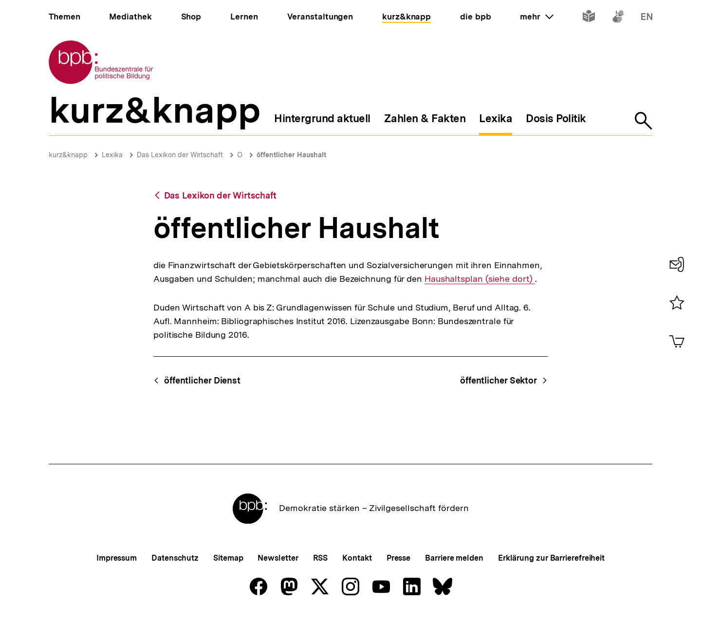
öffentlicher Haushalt (291, 155)
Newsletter (278, 558)
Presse (398, 558)
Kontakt (356, 558)
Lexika (112, 155)
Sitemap (228, 558)
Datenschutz (175, 558)
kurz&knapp (68, 155)
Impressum (116, 558)
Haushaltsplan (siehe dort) (479, 279)
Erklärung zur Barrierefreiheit (551, 558)
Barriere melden (454, 558)
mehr (536, 16)
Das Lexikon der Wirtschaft (180, 155)
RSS (320, 558)
